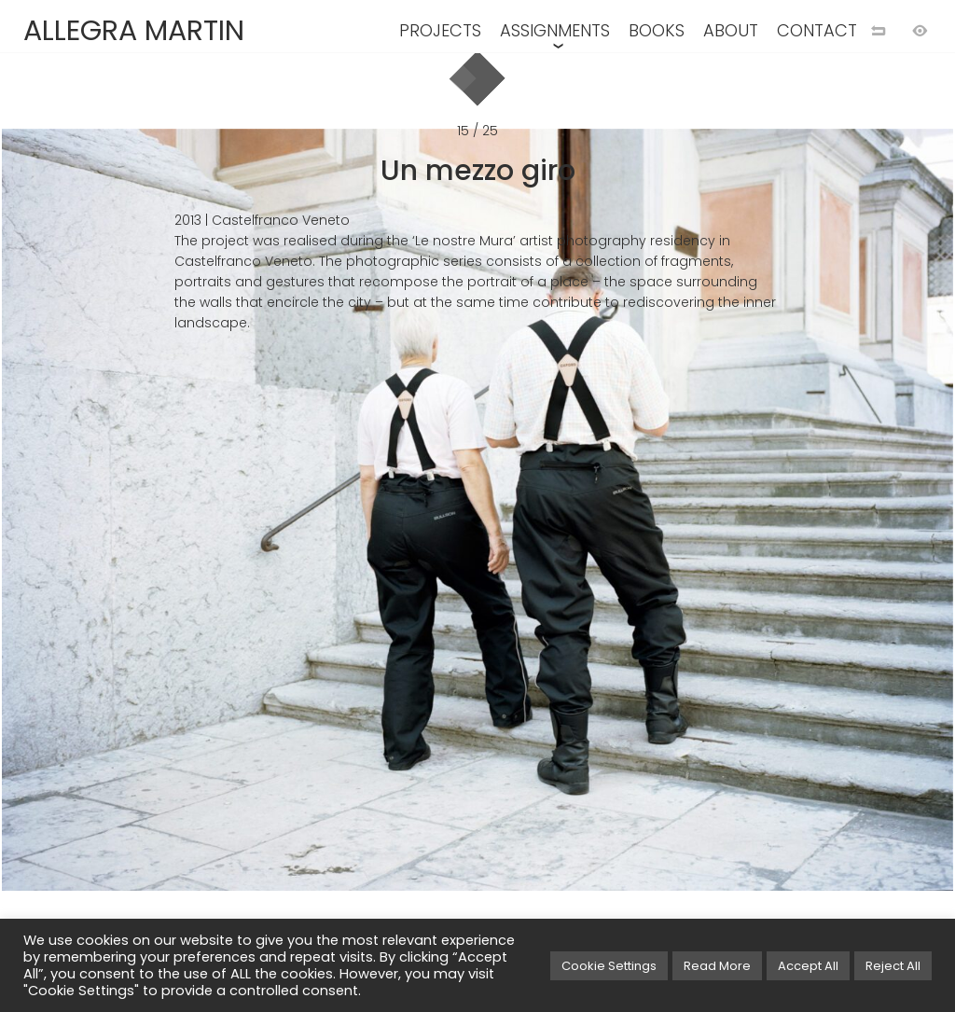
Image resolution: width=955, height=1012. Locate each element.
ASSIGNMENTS (555, 30)
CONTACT (817, 30)
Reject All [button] (892, 966)
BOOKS (657, 30)
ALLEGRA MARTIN (133, 30)
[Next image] (716, 536)
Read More (717, 966)
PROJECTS (440, 30)
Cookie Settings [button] (609, 966)
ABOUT (730, 30)
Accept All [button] (808, 966)
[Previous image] (239, 536)
